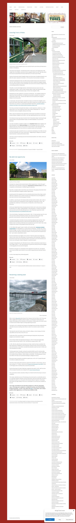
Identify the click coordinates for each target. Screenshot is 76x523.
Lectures (41, 7)
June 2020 (53, 278)
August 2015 (54, 361)
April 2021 (53, 264)
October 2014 (54, 375)
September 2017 (54, 325)
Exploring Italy (54, 433)
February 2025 (54, 198)
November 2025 (54, 185)
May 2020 (53, 279)
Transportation (55, 113)
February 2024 (54, 215)
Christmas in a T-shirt (55, 407)
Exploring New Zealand (56, 437)
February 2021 (54, 266)
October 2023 (54, 220)
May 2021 (53, 262)
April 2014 (53, 384)
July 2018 (53, 311)
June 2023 (53, 226)
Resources (54, 117)
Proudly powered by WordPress (15, 517)
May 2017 (53, 331)
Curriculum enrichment (56, 106)
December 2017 (54, 321)
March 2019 (54, 299)
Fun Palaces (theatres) (55, 449)
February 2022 (54, 249)
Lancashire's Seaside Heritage (57, 462)
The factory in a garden (56, 142)
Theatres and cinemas (57, 123)
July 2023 (53, 225)
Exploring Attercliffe (21, 265)
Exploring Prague (55, 440)
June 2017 (53, 330)
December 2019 (54, 286)
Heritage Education (49, 7)
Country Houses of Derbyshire (57, 410)
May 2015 (53, 365)
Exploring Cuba (54, 430)
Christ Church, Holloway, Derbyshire (58, 144)
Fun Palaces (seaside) (22, 401)
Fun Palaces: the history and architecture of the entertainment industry (59, 75)
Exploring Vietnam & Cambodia (57, 443)
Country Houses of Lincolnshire (57, 411)
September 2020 (54, 274)
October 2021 (54, 255)
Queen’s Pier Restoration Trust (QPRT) (35, 364)
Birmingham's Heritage (56, 397)
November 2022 (54, 236)
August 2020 (54, 275)
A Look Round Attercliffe (56, 53)
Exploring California (55, 427)
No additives (61, 159)
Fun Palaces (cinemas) (55, 444)
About (57, 7)
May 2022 (53, 245)
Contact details (55, 126)
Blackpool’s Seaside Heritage (58, 88)
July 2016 (53, 345)
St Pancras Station (55, 66)
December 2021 (54, 252)
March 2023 (54, 231)
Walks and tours (56, 124)
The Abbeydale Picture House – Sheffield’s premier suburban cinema (58, 169)
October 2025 (54, 186)
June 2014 (53, 381)
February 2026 (54, 180)
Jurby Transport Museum (35, 369)
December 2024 (54, 200)
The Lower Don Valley (56, 110)
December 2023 (54, 218)
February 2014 (54, 387)
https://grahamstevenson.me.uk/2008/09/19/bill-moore (20, 211)
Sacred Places (54, 477)
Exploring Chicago (55, 429)
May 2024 (53, 210)
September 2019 (54, 291)
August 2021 (54, 258)
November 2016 (54, 340)
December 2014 (54, 373)
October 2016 (54, 341)
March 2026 (54, 179)
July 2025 (53, 190)
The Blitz (53, 114)
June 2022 (53, 243)
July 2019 (53, 294)
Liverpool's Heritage (55, 464)
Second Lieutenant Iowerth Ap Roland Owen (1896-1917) (59, 165)
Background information (56, 116)
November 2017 (54, 322)
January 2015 (54, 371)
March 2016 (54, 351)
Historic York (54, 457)
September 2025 (54, 187)
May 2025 (53, 193)
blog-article (18, 318)
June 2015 (53, 364)
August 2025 (54, 189)
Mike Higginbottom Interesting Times (58, 34)
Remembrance (54, 476)
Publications (29, 7)
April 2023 (53, 229)
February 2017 (54, 335)
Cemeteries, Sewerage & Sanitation (58, 406)
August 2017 (54, 327)
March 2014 (54, 385)
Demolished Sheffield (56, 45)
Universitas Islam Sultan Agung (57, 160)
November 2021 (54, 253)
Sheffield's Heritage (29, 265)
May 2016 (53, 348)
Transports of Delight (32, 149)
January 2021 (54, 268)
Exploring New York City (56, 436)
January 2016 (54, 354)
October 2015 (54, 358)
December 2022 (54, 235)
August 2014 (54, 378)
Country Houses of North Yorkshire (58, 413)
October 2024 (54, 203)
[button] (73, 510)
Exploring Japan (54, 434)
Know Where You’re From (56, 109)
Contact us (23, 9)
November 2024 (54, 202)
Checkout (17, 9)
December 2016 (54, 338)
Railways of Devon (55, 474)
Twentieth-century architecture (57, 493)
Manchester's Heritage (56, 466)
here (31, 388)
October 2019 (54, 289)
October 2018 (54, 307)
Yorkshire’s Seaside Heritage (58, 90)
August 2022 (54, 241)
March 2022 (54, 248)
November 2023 (54, 219)
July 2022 (53, 242)
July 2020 (53, 276)
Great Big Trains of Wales (17, 32)
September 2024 (54, 205)
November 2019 (54, 288)
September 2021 (54, 256)
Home (11, 7)
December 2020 (54, 269)
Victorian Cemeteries (56, 94)
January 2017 (54, 337)
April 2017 (53, 332)
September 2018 (54, 308)
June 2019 (53, 295)
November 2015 (54, 357)
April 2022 (53, 246)
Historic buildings (56, 119)
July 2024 (53, 208)
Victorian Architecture (36, 265)
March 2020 (54, 282)
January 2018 (54, 319)
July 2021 (53, 259)
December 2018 (54, 304)
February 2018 (54, 318)
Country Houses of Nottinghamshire (58, 417)
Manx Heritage (20, 402)
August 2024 (54, 206)
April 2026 (53, 177)
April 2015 (53, 367)
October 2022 (54, 238)
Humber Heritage (55, 459)
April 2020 (53, 281)
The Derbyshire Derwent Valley (57, 55)
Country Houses (54, 408)
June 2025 (53, 192)
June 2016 (53, 347)
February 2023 (54, 232)
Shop (62, 7)
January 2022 (54, 251)
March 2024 (54, 213)
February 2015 (54, 370)
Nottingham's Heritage (56, 472)
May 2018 (53, 314)
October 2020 (54, 272)
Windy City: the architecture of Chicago (59, 103)
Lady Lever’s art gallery (56, 146)
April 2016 (53, 350)
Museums (55, 120)
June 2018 (53, 312)
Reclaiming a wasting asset (18, 275)
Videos (36, 7)
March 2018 (54, 317)
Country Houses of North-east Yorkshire (59, 414)
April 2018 (53, 315)
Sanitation (54, 111)
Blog (15, 7)
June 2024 (53, 209)
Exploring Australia (55, 426)
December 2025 (54, 183)
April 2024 (53, 212)
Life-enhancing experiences (23, 149)
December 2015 (54, 355)
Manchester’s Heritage (56, 68)
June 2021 (53, 261)
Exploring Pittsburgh (55, 439)
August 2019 (54, 292)
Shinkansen (54, 140)
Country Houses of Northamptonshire (58, 416)
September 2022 (54, 239)
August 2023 (54, 223)
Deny (60, 519)
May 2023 (53, 228)
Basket (11, 9)
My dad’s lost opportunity (17, 157)
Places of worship (56, 121)
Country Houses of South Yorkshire (58, 418)
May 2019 (53, 297)
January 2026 (54, 182)
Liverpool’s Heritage (55, 67)
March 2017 (54, 334)
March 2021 (54, 265)
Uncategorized (54, 495)
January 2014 (54, 388)
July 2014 (53, 380)
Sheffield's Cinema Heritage (56, 479)
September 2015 (54, 360)
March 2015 (54, 368)
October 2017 (54, 324)
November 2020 (54, 271)
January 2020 (54, 285)
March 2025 (54, 196)
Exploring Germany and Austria (57, 431)
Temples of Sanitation (57, 96)
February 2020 (54, 284)
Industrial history (55, 460)
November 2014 (54, 374)
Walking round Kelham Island (57, 143)
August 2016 (54, 344)
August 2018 (54, 309)
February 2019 (54, 301)
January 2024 (54, 216)
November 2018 (54, 305)
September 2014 (54, 377)
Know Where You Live (56, 107)
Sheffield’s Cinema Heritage (57, 54)
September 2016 (54, 342)
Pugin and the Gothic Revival (57, 473)
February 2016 (54, 352)
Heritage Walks (21, 7)
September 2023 (54, 222)
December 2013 (54, 390)
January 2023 (54, 233)
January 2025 (54, 199)
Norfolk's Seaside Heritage (56, 470)
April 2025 (53, 195)
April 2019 (53, 298)
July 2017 (53, 328)
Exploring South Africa (55, 441)
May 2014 (53, 383)
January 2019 (54, 302)
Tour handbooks (55, 47)
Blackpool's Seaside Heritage (57, 401)
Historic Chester (54, 456)
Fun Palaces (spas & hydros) (56, 447)
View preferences (69, 519)
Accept (50, 519)
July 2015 (53, 363)
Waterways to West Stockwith (57, 162)
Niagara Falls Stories (55, 469)
